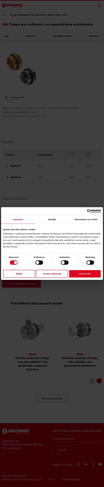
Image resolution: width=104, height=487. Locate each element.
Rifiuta (19, 274)
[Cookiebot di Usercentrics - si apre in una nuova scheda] (89, 211)
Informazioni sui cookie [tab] (85, 219)
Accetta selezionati (52, 274)
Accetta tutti (85, 274)
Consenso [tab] (18, 219)
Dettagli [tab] (52, 219)
